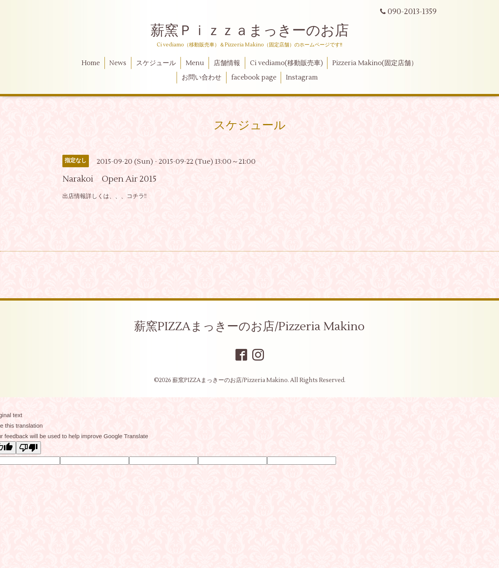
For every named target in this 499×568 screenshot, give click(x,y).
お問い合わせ (201, 77)
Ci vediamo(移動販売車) (286, 63)
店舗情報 (227, 63)
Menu (195, 63)
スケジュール (156, 63)
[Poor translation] (28, 447)
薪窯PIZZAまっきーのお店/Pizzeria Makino (249, 326)
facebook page (253, 77)
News (117, 63)
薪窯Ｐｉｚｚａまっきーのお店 (256, 31)
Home (90, 63)
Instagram (302, 77)
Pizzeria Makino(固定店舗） (375, 63)
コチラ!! (137, 196)
